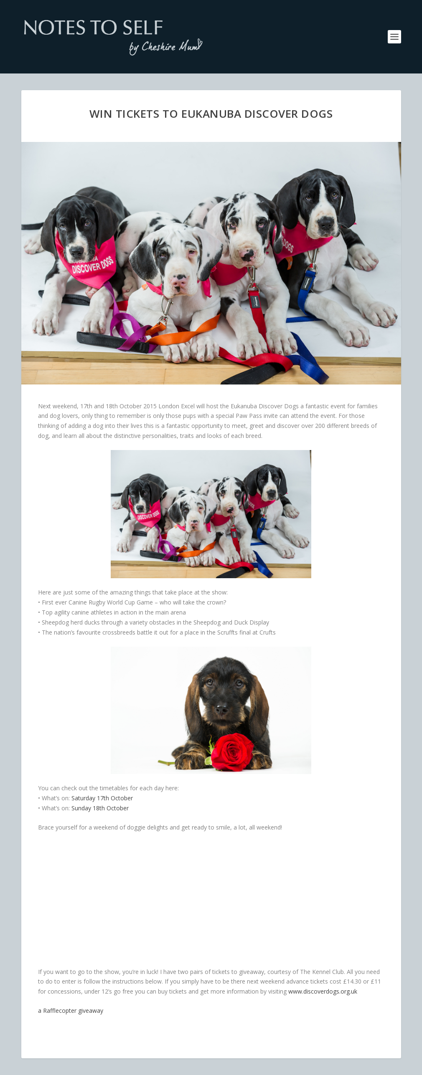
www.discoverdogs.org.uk (322, 991)
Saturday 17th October (102, 798)
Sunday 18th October (100, 808)
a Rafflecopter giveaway (70, 1010)
